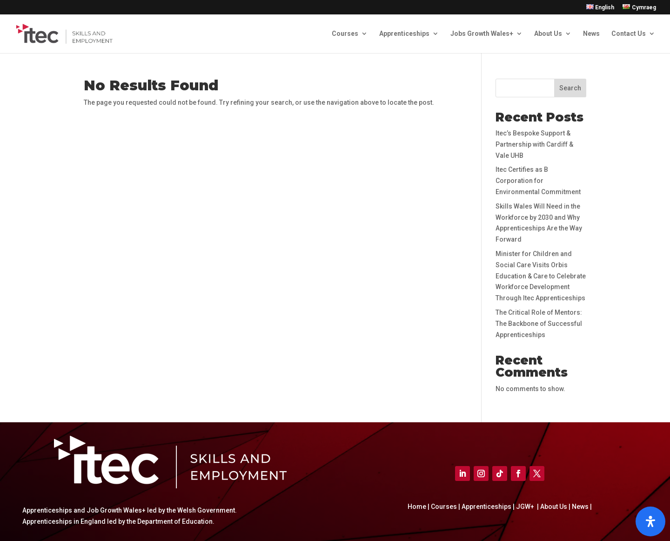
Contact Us (628, 33)
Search (570, 88)
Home (418, 506)
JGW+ (526, 506)
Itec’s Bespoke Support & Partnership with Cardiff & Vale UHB (534, 144)
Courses (345, 33)
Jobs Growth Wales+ (481, 33)
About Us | (554, 506)
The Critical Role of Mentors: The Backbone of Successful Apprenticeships (539, 323)
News (591, 33)
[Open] (650, 521)
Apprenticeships (404, 33)
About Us (548, 33)
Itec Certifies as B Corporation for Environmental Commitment (538, 181)
